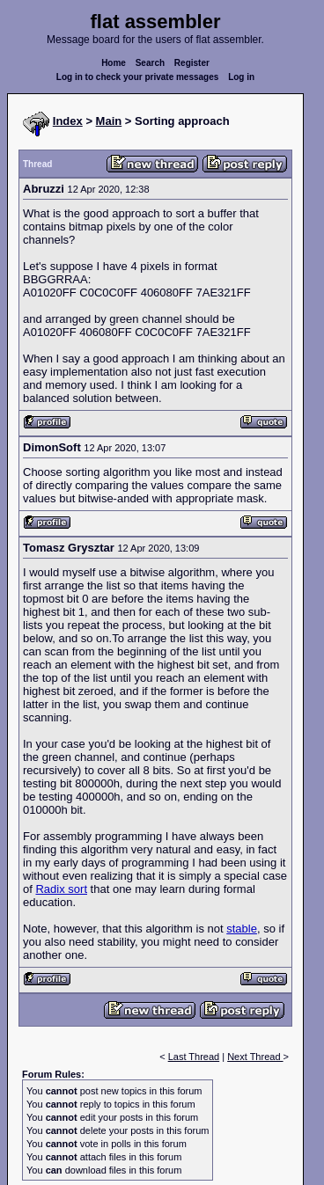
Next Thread (255, 1056)
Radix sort (61, 889)
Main (109, 121)
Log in (241, 77)
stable (241, 928)
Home (113, 63)
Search (150, 63)
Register (192, 63)
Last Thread (194, 1056)
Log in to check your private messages (137, 77)
